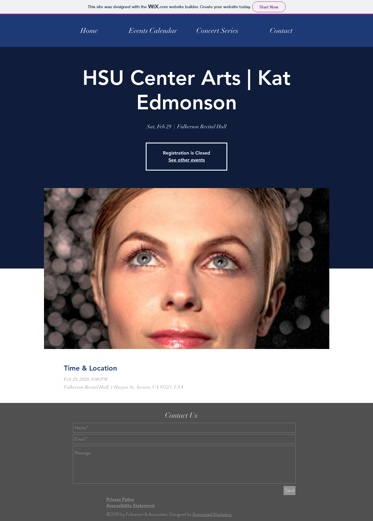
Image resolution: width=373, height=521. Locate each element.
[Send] (289, 490)
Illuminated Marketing (211, 514)
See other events (186, 160)
